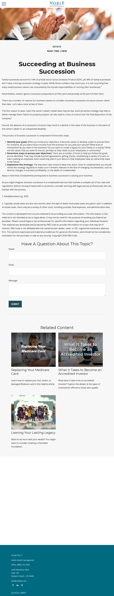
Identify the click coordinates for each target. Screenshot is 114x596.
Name (11, 249)
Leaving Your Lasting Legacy (33, 432)
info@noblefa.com (19, 581)
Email (11, 264)
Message (13, 280)
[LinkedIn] (17, 585)
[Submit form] (15, 304)
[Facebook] (13, 585)
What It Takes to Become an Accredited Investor (80, 372)
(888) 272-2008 (23, 564)
